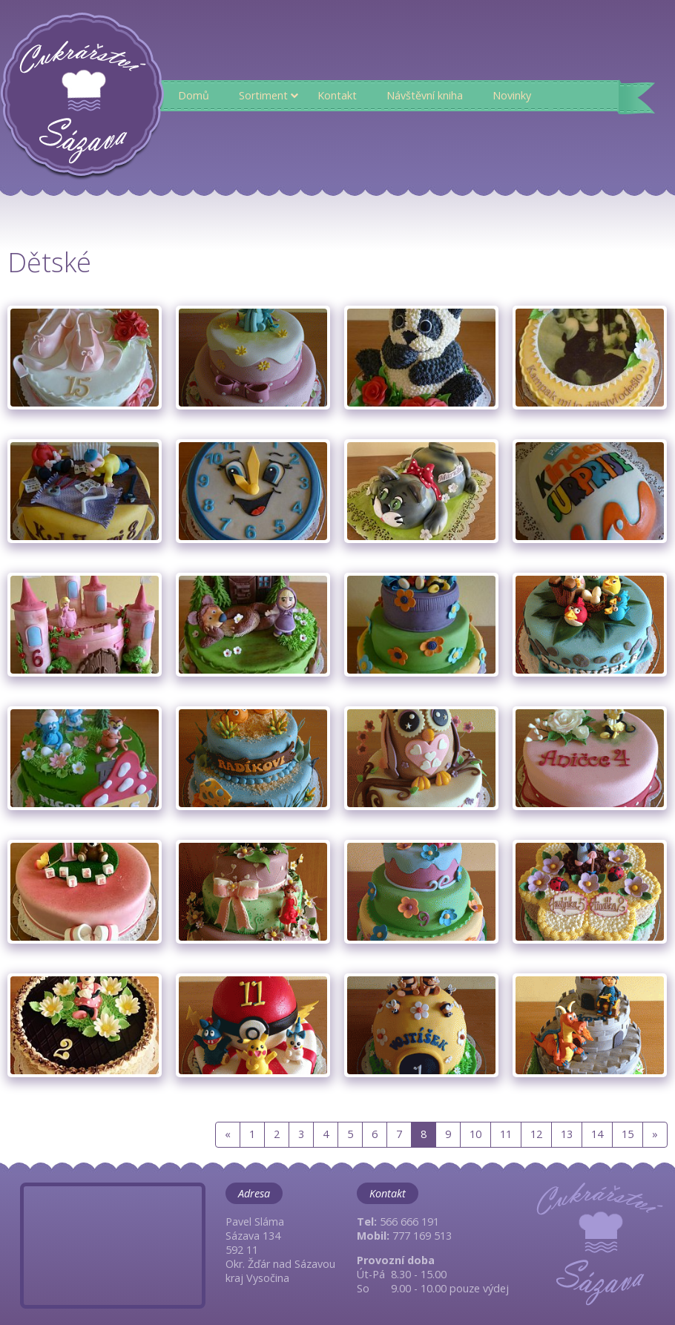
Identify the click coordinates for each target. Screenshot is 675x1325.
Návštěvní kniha (424, 95)
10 (475, 1134)
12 (536, 1134)
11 (506, 1134)
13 (567, 1134)
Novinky (512, 95)
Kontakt (337, 95)
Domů (193, 95)
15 (627, 1134)
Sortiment (263, 95)
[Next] (655, 1135)
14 (597, 1134)
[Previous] (227, 1135)
